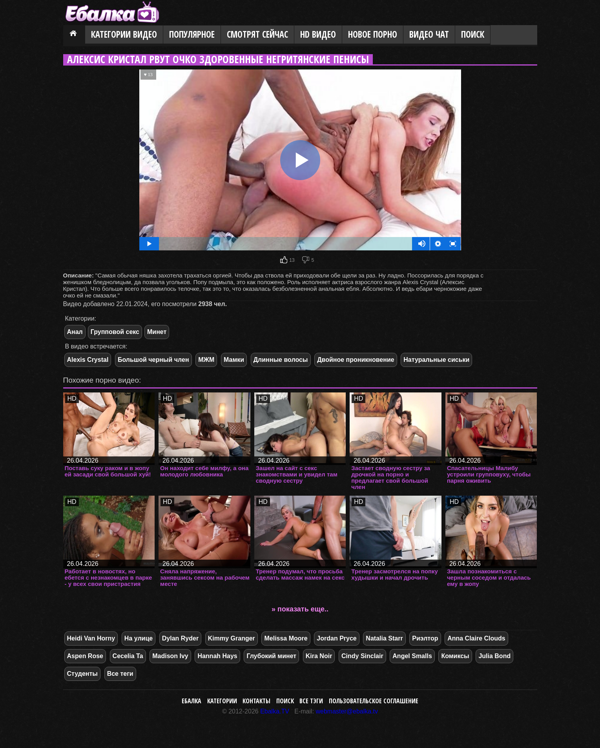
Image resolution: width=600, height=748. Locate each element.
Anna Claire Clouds (476, 638)
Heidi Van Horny (91, 638)
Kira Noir (319, 656)
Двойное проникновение (355, 359)
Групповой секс (115, 331)
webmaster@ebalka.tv (347, 711)
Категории (222, 701)
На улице (138, 638)
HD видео (318, 34)
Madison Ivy (170, 656)
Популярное (192, 34)
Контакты (256, 701)
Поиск (472, 34)
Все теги (120, 673)
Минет (156, 331)
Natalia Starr (384, 638)
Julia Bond (494, 656)
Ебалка (191, 701)
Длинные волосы (280, 359)
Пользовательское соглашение (373, 701)
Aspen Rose (85, 656)
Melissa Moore (285, 638)
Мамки (234, 359)
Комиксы (455, 656)
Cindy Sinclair (362, 656)
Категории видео (124, 34)
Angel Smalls (412, 656)
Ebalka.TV (274, 711)
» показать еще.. (300, 609)
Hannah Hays (217, 656)
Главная (74, 35)
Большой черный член (153, 359)
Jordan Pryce (336, 638)
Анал (75, 331)
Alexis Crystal (88, 359)
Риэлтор (425, 638)
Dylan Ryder (180, 638)
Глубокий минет (271, 656)
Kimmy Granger (231, 638)
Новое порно (372, 34)
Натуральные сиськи (436, 359)
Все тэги (311, 701)
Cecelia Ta (128, 656)
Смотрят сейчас (257, 34)
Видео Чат (429, 34)
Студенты (82, 673)
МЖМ (206, 359)
